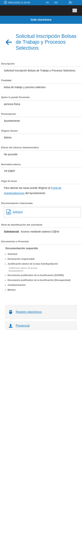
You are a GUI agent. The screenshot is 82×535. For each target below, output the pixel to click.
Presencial (23, 325)
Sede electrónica (41, 19)
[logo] (10, 10)
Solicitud (14, 212)
